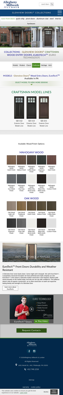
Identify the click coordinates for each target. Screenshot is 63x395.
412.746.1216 (33, 369)
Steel (52, 19)
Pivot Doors (30, 19)
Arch (50, 65)
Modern (22, 65)
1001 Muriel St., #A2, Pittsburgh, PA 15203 (33, 365)
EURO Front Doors (8, 19)
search (46, 4)
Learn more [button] (23, 393)
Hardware (31, 24)
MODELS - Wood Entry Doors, (31, 76)
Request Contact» (31, 330)
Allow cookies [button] (54, 391)
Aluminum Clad (42, 19)
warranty (26, 387)
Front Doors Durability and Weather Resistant (29, 268)
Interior (58, 19)
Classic (28, 65)
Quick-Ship (20, 19)
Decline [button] (46, 392)
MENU (60, 14)
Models (15, 65)
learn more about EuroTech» (10, 288)
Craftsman (36, 65)
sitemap (31, 380)
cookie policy (35, 387)
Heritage (44, 65)
